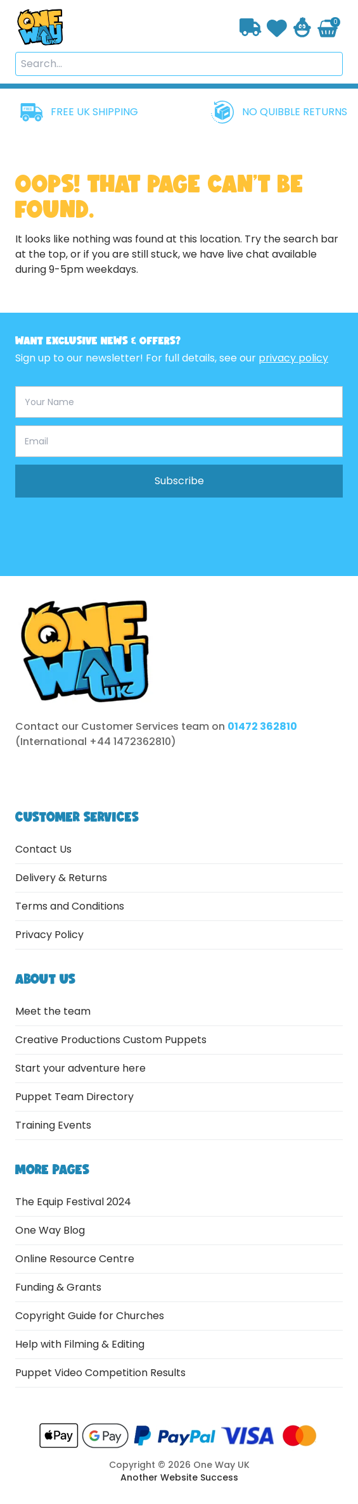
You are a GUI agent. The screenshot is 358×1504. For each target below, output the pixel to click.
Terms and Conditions (69, 906)
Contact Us (43, 849)
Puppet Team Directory (74, 1096)
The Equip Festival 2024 (73, 1201)
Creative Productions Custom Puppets (111, 1039)
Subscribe (179, 480)
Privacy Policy (49, 934)
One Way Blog (50, 1230)
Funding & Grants (58, 1287)
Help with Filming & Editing (79, 1344)
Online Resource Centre (74, 1258)
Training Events (53, 1125)
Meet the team (53, 1011)
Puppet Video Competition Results (100, 1372)
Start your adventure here (80, 1068)
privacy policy (293, 358)
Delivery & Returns (61, 877)
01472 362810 (262, 726)
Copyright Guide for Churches (89, 1315)
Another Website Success (179, 1477)
